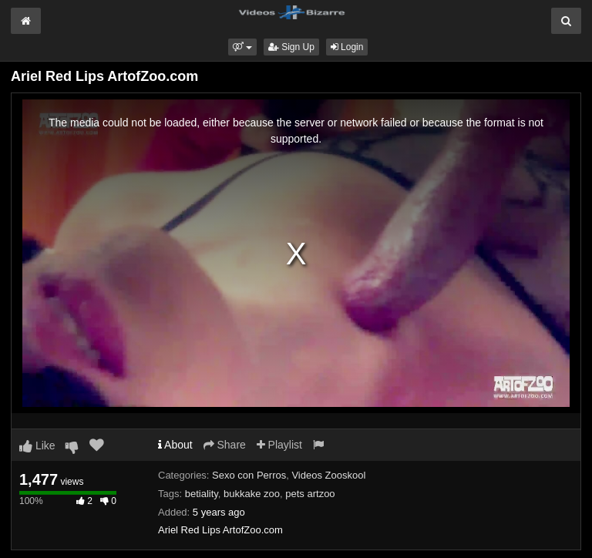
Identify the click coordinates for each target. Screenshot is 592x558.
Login (347, 47)
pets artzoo (310, 493)
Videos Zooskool (328, 475)
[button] (242, 47)
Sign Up (291, 47)
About (175, 445)
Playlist (279, 445)
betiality (201, 493)
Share (225, 445)
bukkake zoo (252, 493)
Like (37, 445)
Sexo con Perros (249, 475)
